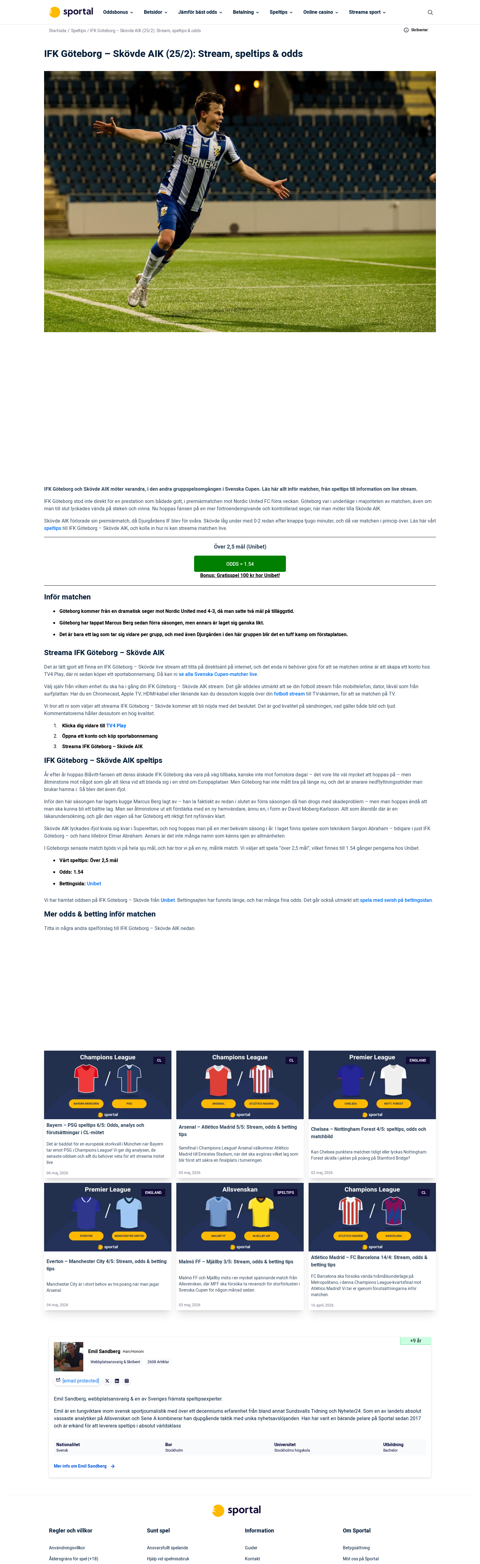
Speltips (278, 12)
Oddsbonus (115, 12)
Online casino (318, 12)
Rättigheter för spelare (168, 1461)
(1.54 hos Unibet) (210, 407)
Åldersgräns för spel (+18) (73, 1450)
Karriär (349, 1472)
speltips (52, 463)
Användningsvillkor (67, 1439)
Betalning (243, 12)
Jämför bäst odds (197, 12)
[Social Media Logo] (229, 1549)
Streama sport (365, 12)
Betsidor (153, 12)
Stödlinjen (156, 1483)
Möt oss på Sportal (361, 1450)
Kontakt (252, 1450)
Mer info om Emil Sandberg (85, 1357)
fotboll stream (289, 629)
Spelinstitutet (159, 1472)
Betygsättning (356, 1439)
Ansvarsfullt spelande (167, 1439)
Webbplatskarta (260, 1472)
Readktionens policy (362, 1483)
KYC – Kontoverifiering (70, 1461)
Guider (251, 1439)
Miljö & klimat (159, 1494)
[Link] (107, 976)
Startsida (57, 31)
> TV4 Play (170, 394)
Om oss (350, 1494)
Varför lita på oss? (360, 1461)
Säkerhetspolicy (260, 1483)
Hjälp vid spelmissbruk (168, 1450)
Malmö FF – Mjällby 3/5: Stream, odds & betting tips (236, 1153)
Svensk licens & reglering (170, 1505)
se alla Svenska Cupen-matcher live (218, 609)
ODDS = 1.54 (240, 499)
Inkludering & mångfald (71, 1472)
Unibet (94, 819)
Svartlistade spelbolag (168, 1516)
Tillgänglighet (257, 1494)
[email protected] (80, 1272)
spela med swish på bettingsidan (396, 835)
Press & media (258, 1461)
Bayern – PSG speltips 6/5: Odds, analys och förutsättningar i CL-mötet (95, 1020)
